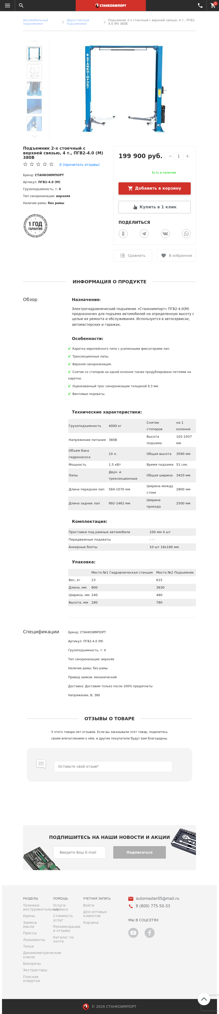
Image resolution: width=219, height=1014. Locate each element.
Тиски (28, 946)
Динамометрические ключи (34, 955)
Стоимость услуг (63, 918)
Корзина (91, 923)
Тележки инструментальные (34, 907)
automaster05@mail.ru (157, 899)
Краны (29, 916)
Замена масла (30, 925)
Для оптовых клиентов (95, 914)
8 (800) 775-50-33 (200, 5)
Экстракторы (34, 970)
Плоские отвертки (31, 979)
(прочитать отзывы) (79, 165)
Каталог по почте (63, 939)
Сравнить (136, 256)
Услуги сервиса (60, 907)
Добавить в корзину (158, 188)
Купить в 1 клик (158, 207)
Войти (88, 905)
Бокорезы (32, 964)
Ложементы (34, 940)
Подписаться (140, 852)
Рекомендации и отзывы (64, 929)
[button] (34, 41)
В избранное (180, 256)
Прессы (30, 933)
